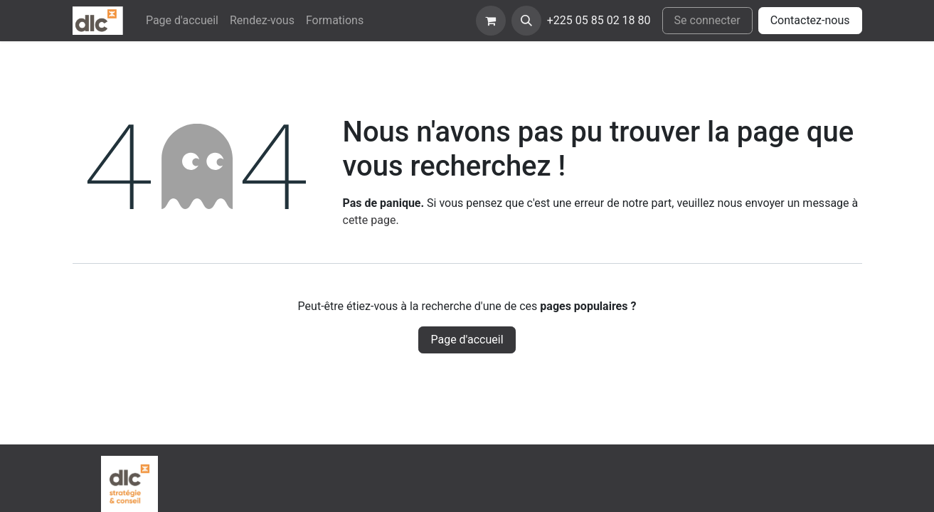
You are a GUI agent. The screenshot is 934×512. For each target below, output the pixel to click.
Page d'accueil (466, 339)
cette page (369, 220)
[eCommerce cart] (491, 21)
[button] (526, 21)
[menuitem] (182, 20)
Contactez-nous (810, 20)
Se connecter (707, 20)
